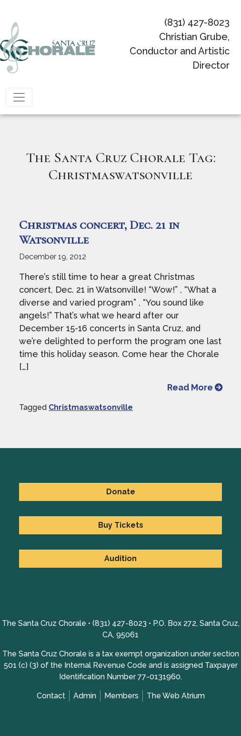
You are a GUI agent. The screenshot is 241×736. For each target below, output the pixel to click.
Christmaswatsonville (91, 407)
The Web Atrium (176, 695)
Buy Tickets (120, 525)
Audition (120, 558)
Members (121, 695)
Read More (194, 387)
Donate (120, 491)
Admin (84, 695)
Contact (51, 695)
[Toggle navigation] (19, 97)
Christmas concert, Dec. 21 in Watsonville (99, 232)
